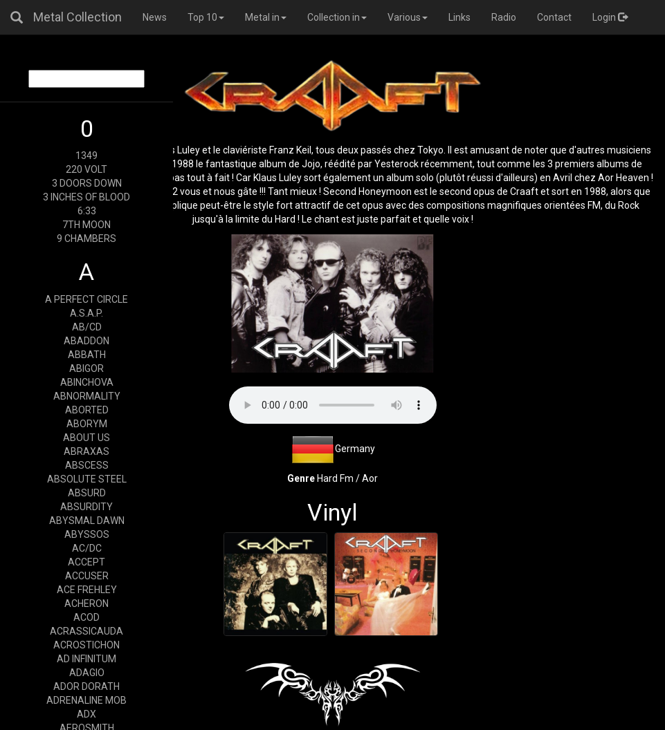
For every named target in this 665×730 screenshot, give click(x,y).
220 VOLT (86, 169)
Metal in (265, 17)
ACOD (86, 617)
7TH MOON (86, 224)
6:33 (87, 210)
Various (408, 17)
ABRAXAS (86, 451)
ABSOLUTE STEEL (87, 479)
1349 (86, 155)
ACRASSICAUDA (86, 631)
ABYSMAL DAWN (87, 520)
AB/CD (87, 327)
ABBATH (87, 354)
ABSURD (87, 492)
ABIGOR (86, 368)
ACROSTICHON (86, 645)
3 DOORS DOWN (87, 183)
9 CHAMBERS (86, 238)
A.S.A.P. (86, 313)
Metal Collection (77, 17)
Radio (503, 17)
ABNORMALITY (86, 396)
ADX (86, 714)
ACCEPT (86, 562)
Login (610, 17)
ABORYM (86, 423)
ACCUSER (87, 575)
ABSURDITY (86, 506)
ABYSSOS (86, 534)
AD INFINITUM (86, 658)
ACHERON (86, 603)
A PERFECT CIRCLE (86, 299)
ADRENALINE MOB (86, 700)
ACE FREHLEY (87, 589)
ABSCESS (87, 465)
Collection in (337, 17)
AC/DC (87, 548)
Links (459, 17)
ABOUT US (86, 437)
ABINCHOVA (86, 382)
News (155, 17)
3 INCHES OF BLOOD (86, 197)
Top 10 (206, 17)
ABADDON (86, 340)
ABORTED (87, 409)
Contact (554, 17)
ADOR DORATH (86, 686)
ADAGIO (86, 672)
